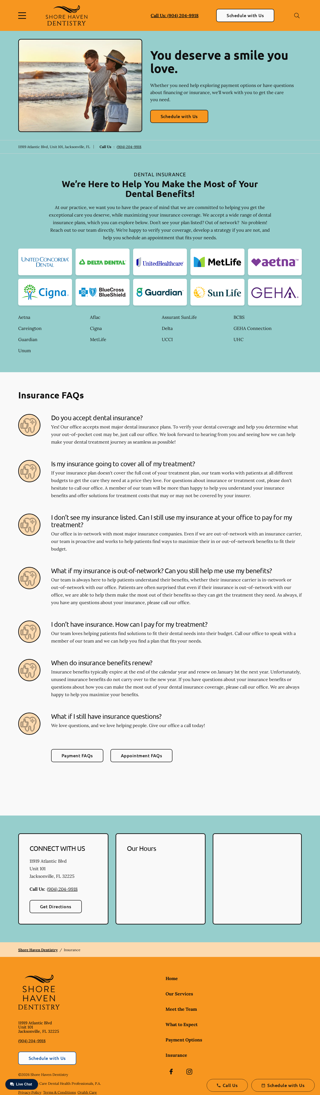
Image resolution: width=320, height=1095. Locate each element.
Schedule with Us (245, 15)
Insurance (176, 1055)
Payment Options (184, 1040)
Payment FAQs (77, 755)
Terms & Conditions (59, 1092)
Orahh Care (87, 1092)
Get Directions (55, 906)
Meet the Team (181, 1009)
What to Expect (182, 1024)
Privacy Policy (29, 1092)
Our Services (179, 994)
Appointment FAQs (141, 755)
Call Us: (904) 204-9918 (174, 15)
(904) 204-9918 (129, 147)
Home (172, 978)
